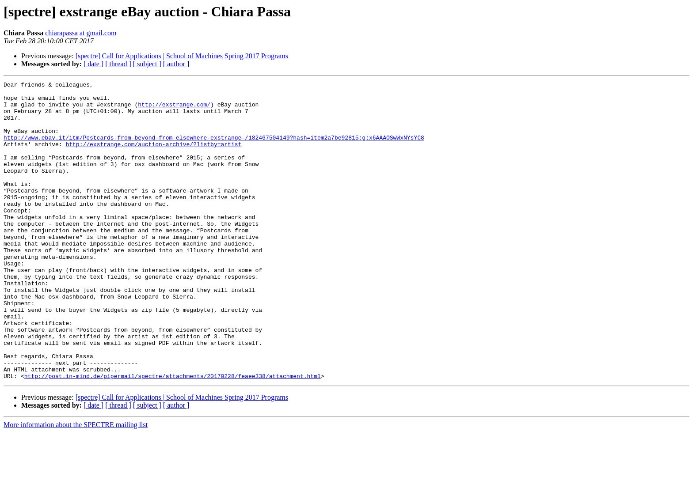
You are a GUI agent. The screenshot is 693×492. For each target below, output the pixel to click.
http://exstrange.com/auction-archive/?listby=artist (153, 157)
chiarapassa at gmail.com (80, 33)
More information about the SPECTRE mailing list (76, 484)
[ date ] (93, 64)
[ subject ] (147, 64)
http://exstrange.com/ (174, 110)
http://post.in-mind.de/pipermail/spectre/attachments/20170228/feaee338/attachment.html (172, 435)
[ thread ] (118, 64)
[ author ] (176, 64)
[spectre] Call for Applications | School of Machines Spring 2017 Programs (182, 56)
